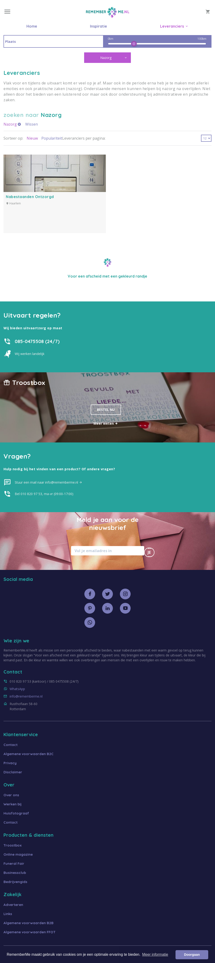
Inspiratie (98, 26)
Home (31, 26)
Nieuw (32, 138)
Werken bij (13, 804)
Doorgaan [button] (192, 954)
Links (8, 914)
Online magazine (18, 854)
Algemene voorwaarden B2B (29, 923)
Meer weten (105, 423)
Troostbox (13, 845)
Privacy (10, 763)
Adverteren (13, 904)
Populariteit (51, 138)
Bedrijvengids (15, 882)
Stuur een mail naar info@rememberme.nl (48, 482)
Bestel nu (106, 409)
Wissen (31, 124)
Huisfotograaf (16, 813)
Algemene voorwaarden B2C (29, 754)
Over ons (11, 795)
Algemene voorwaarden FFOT (30, 932)
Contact (11, 744)
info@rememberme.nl (26, 696)
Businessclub (15, 872)
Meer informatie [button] (155, 954)
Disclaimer (13, 772)
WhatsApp (17, 689)
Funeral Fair (14, 863)
